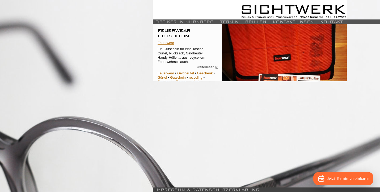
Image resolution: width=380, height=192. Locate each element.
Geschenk (205, 73)
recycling (195, 77)
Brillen (255, 21)
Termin (229, 21)
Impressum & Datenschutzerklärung (207, 189)
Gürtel (162, 77)
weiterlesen (207, 67)
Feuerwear (166, 43)
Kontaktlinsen (293, 21)
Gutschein (178, 77)
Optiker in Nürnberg (184, 21)
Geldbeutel (185, 73)
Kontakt (331, 21)
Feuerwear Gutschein (174, 33)
